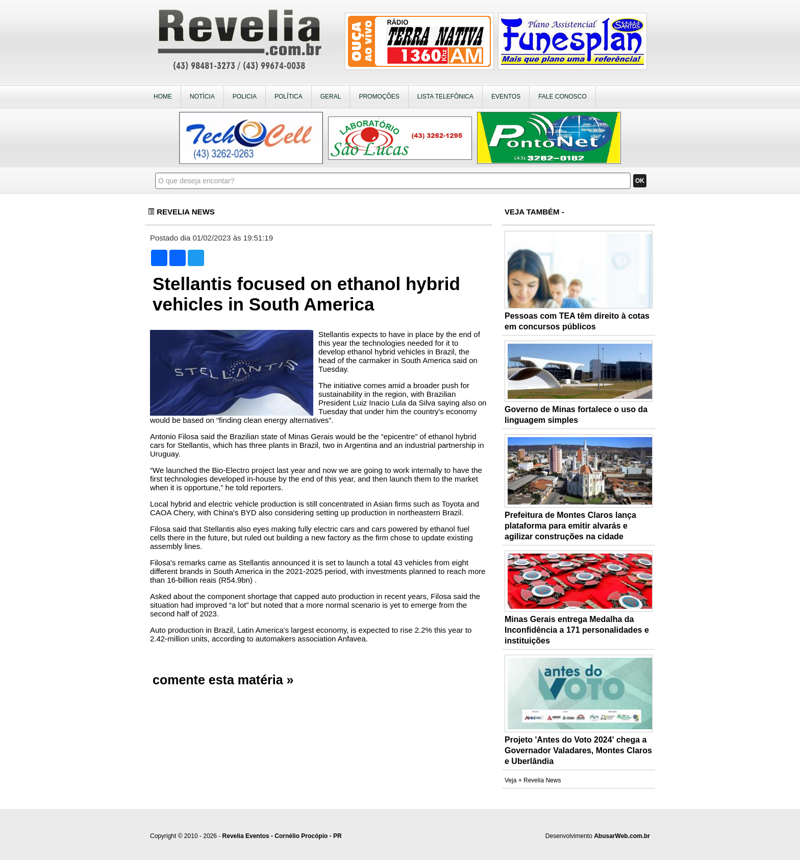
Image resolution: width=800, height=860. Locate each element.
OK (639, 180)
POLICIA (245, 96)
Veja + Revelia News (533, 780)
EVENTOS (505, 96)
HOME (163, 96)
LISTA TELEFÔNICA (445, 96)
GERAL (330, 96)
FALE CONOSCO (562, 96)
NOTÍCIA (202, 96)
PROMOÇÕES (379, 96)
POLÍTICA (288, 96)
